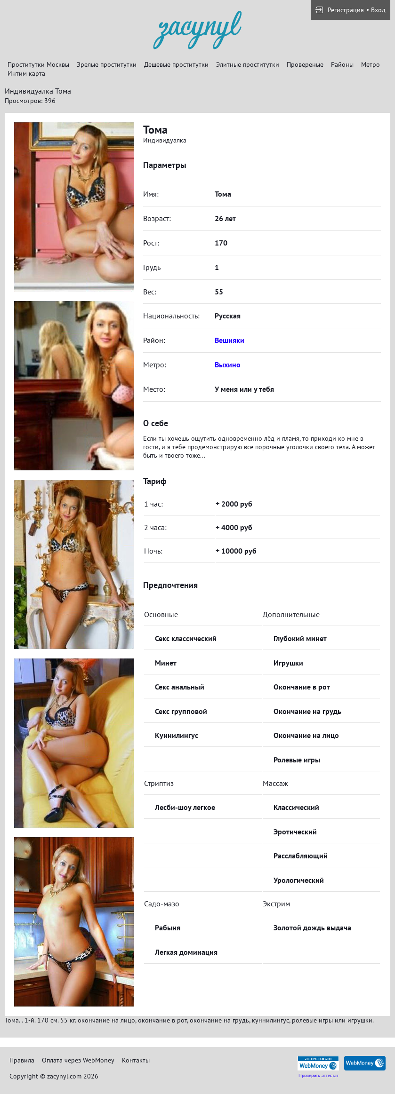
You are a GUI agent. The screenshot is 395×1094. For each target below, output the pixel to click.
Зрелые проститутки (107, 64)
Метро (370, 64)
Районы (342, 64)
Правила (21, 1060)
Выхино (228, 364)
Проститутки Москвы (38, 64)
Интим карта (26, 73)
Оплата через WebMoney (78, 1060)
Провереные (305, 64)
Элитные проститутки (247, 64)
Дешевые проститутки (176, 64)
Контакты (136, 1060)
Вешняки (229, 340)
